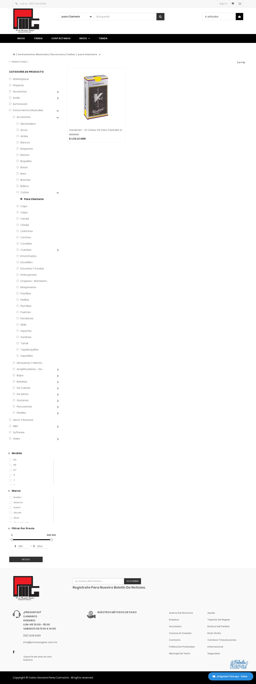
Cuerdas (25, 250)
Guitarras (23, 400)
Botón (24, 167)
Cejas (24, 212)
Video (16, 438)
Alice (16, 517)
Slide (23, 324)
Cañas (24, 192)
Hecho (26, 559)
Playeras (18, 85)
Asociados (175, 626)
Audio (16, 98)
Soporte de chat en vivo (37, 656)
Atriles (24, 136)
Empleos (174, 619)
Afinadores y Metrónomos (31, 363)
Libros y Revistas (23, 420)
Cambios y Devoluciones (221, 640)
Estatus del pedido (218, 626)
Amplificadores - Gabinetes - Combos (31, 369)
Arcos (24, 130)
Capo (23, 206)
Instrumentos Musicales (28, 110)
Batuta (24, 155)
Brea (23, 173)
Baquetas (26, 148)
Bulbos (24, 186)
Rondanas (26, 318)
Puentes (25, 312)
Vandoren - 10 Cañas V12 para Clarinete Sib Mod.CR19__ (96, 130)
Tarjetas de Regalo (218, 619)
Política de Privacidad (182, 646)
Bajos (20, 375)
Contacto (175, 640)
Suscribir (132, 581)
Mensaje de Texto (179, 653)
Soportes (26, 331)
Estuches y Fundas (32, 268)
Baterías (22, 381)
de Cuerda (23, 388)
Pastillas (25, 293)
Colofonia (26, 231)
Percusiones (24, 406)
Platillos (21, 413)
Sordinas (25, 337)
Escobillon (26, 262)
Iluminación (20, 104)
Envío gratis (214, 633)
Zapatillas (26, 356)
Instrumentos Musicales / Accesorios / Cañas (46, 54)
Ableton (18, 502)
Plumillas (25, 306)
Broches (25, 180)
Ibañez (18, 497)
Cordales (26, 243)
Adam (17, 507)
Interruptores (28, 275)
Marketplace (21, 79)
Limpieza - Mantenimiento (34, 281)
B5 (15, 465)
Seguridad (213, 653)
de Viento (23, 394)
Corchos (25, 237)
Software (19, 432)
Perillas (24, 299)
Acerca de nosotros (181, 613)
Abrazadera (28, 124)
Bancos (25, 142)
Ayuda (211, 613)
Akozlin (18, 512)
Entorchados (28, 256)
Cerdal (24, 218)
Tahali (24, 343)
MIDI (15, 426)
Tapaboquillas (29, 349)
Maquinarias (28, 287)
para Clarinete (87, 54)
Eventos (28, 660)
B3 (15, 459)
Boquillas (26, 161)
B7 (15, 470)
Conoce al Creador (180, 633)
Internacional (215, 646)
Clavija (24, 225)
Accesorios (20, 91)
